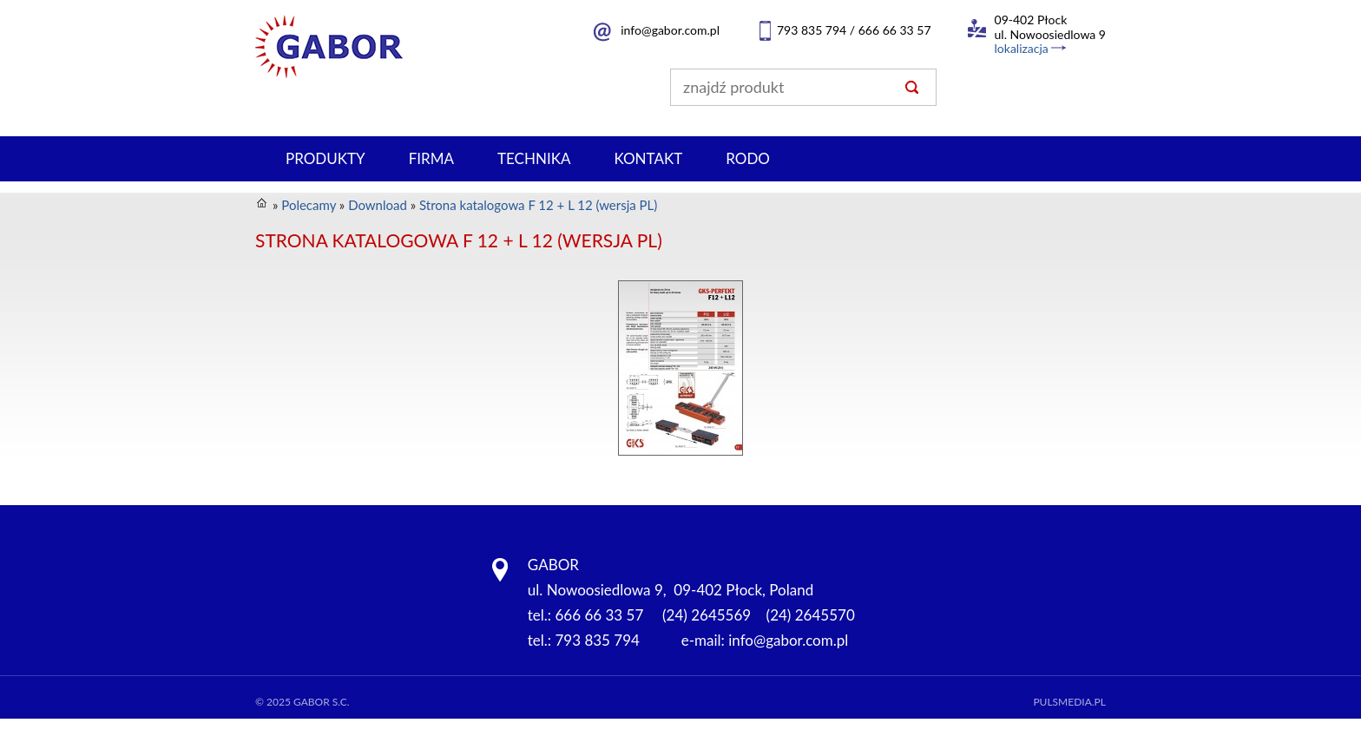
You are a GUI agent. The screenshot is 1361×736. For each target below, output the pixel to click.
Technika (533, 158)
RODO (748, 158)
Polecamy (308, 205)
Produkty (325, 158)
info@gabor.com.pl (670, 30)
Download (377, 205)
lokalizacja (1022, 48)
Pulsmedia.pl (1069, 701)
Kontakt (648, 158)
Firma (431, 158)
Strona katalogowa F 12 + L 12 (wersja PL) (538, 205)
